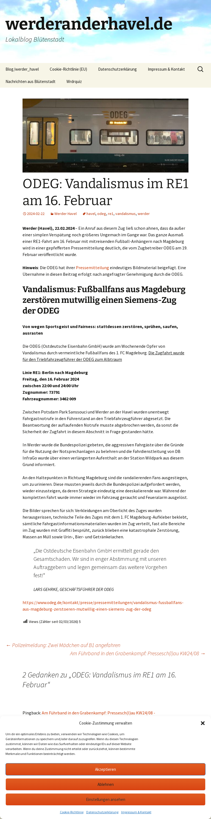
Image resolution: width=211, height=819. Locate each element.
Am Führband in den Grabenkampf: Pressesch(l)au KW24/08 (138, 653)
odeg (101, 213)
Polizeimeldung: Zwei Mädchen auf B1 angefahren (62, 645)
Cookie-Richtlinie (72, 812)
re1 (110, 213)
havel (91, 213)
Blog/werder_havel (22, 69)
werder (144, 213)
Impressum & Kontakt (136, 812)
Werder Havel (65, 213)
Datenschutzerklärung (102, 812)
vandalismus (125, 213)
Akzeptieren (105, 769)
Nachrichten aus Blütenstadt (30, 81)
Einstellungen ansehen (105, 799)
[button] (203, 723)
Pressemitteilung (92, 267)
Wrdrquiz (74, 81)
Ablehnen (106, 784)
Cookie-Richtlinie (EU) (68, 69)
